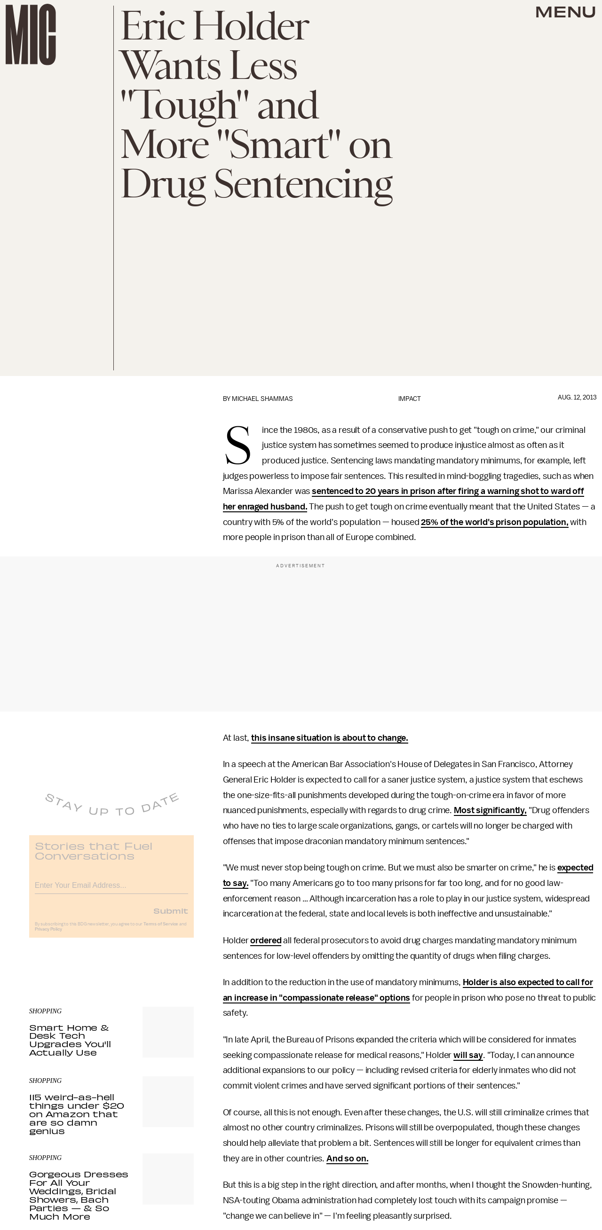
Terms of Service (160, 930)
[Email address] (111, 890)
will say (468, 1055)
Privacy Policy (48, 935)
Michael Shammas (262, 398)
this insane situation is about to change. (329, 738)
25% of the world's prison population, (494, 522)
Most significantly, (490, 810)
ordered (265, 940)
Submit (170, 916)
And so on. (347, 1158)
